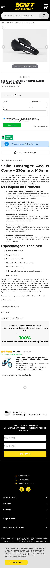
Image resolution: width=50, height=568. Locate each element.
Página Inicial (6, 23)
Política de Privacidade (18, 556)
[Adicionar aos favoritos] (3, 28)
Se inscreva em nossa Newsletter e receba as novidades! (25, 429)
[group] (25, 412)
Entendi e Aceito (16, 562)
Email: (5, 109)
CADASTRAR (25, 454)
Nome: (5, 101)
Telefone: (36, 101)
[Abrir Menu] (3, 6)
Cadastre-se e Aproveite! (25, 425)
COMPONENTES (20, 23)
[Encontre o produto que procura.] (44, 15)
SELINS (32, 23)
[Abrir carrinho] (45, 6)
